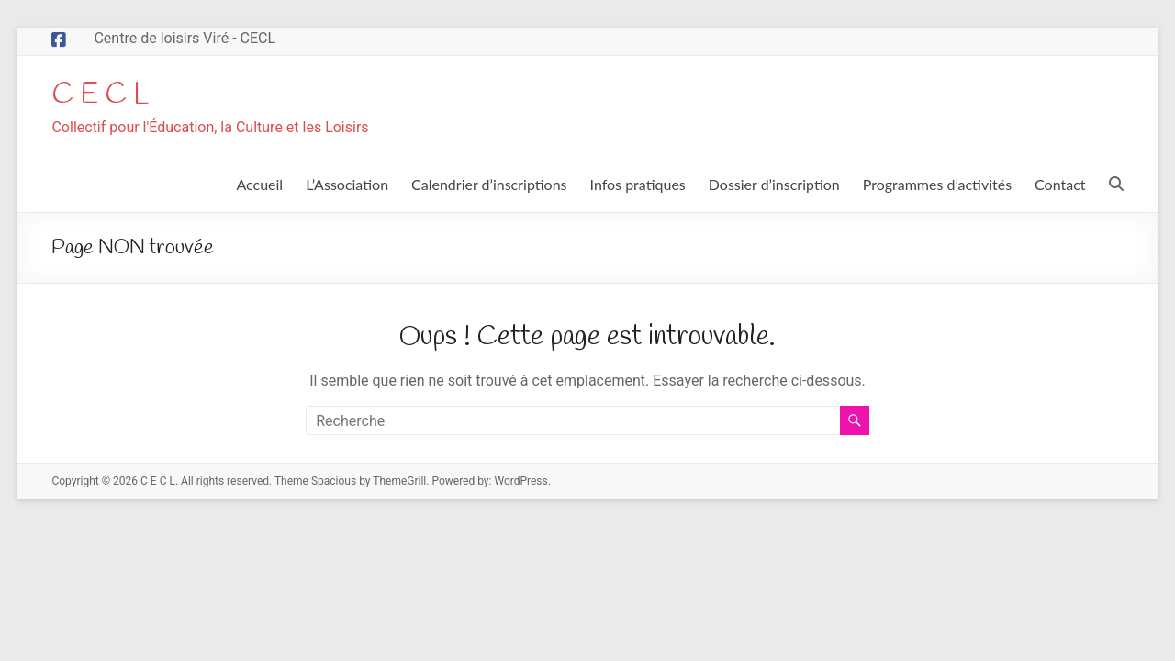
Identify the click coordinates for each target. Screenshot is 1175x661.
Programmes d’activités (937, 186)
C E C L (106, 95)
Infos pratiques (638, 186)
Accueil (259, 186)
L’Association (347, 186)
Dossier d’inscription (774, 186)
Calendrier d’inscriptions (488, 186)
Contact (1060, 186)
